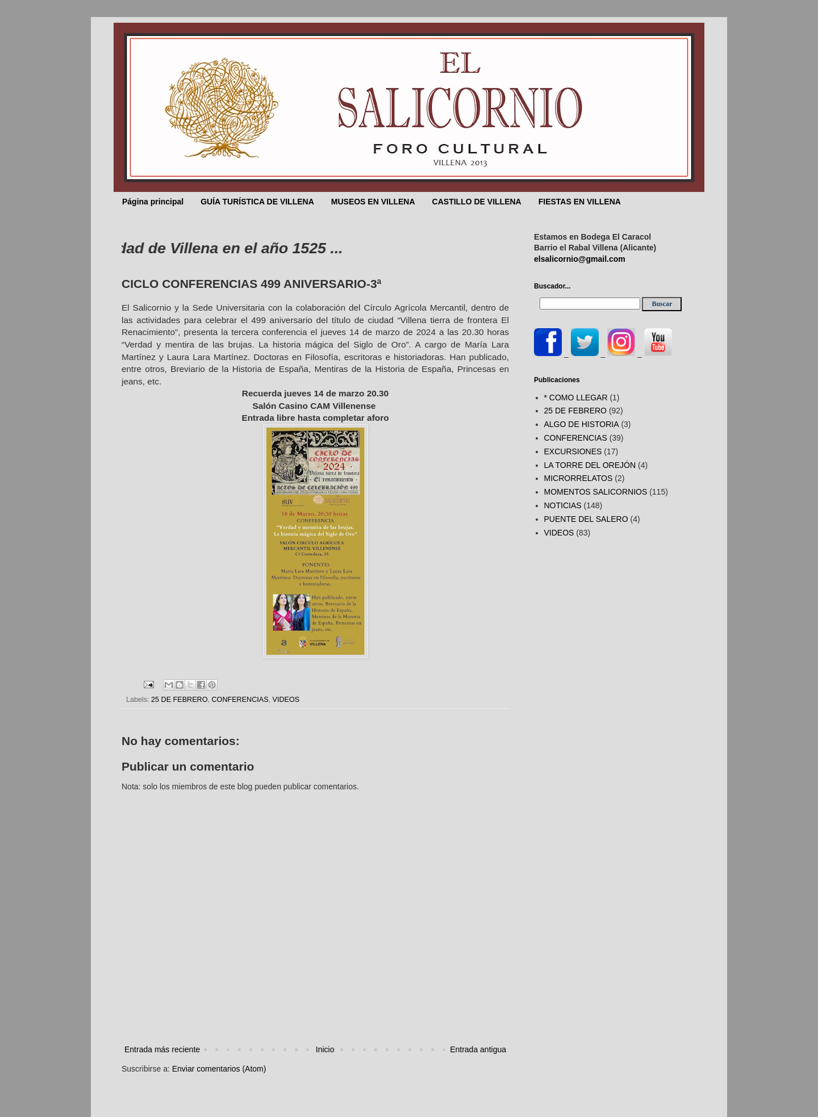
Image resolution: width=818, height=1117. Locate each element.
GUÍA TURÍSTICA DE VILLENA (257, 201)
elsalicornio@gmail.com (579, 258)
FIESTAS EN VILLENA (580, 201)
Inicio (325, 1049)
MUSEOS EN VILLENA (373, 201)
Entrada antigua (478, 1049)
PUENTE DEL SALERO (586, 519)
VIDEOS (286, 700)
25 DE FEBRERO (179, 700)
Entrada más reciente (162, 1049)
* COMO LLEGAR (576, 397)
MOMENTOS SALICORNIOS (596, 491)
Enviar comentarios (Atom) (219, 1068)
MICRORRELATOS (578, 478)
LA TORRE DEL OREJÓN (590, 465)
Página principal (152, 201)
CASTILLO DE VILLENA (476, 201)
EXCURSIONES (573, 451)
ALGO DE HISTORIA (581, 424)
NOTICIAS (563, 505)
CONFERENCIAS (240, 700)
